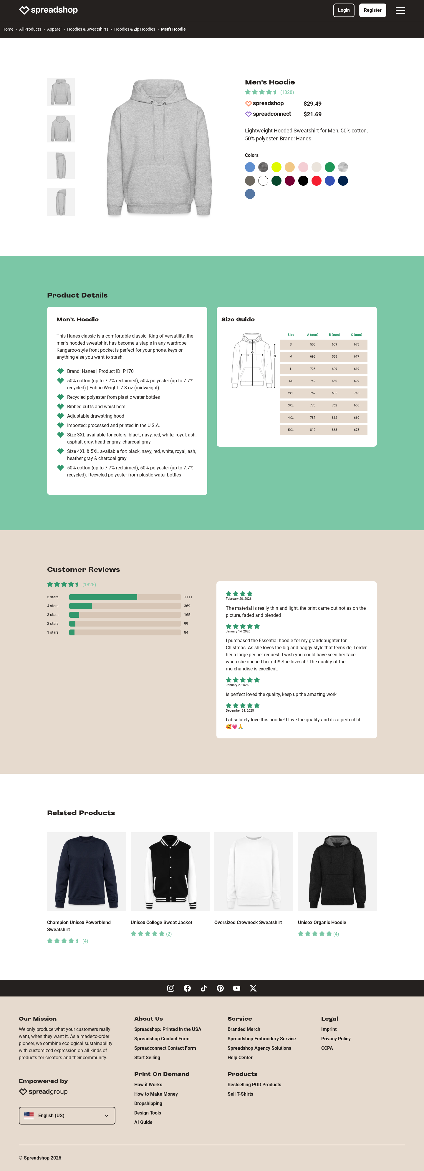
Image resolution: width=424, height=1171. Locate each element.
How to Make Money (156, 1094)
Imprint (329, 1029)
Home (7, 29)
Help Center (240, 1057)
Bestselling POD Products (254, 1084)
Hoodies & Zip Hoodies (134, 29)
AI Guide (143, 1122)
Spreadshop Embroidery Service (262, 1039)
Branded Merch (244, 1029)
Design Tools (147, 1113)
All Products (30, 29)
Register (373, 10)
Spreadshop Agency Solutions (259, 1048)
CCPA (327, 1048)
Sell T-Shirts (240, 1094)
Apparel (54, 29)
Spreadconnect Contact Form (165, 1048)
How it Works (148, 1084)
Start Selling (147, 1057)
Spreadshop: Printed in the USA (167, 1029)
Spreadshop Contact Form (162, 1039)
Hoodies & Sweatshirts (87, 29)
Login (344, 10)
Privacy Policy (336, 1039)
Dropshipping (148, 1103)
